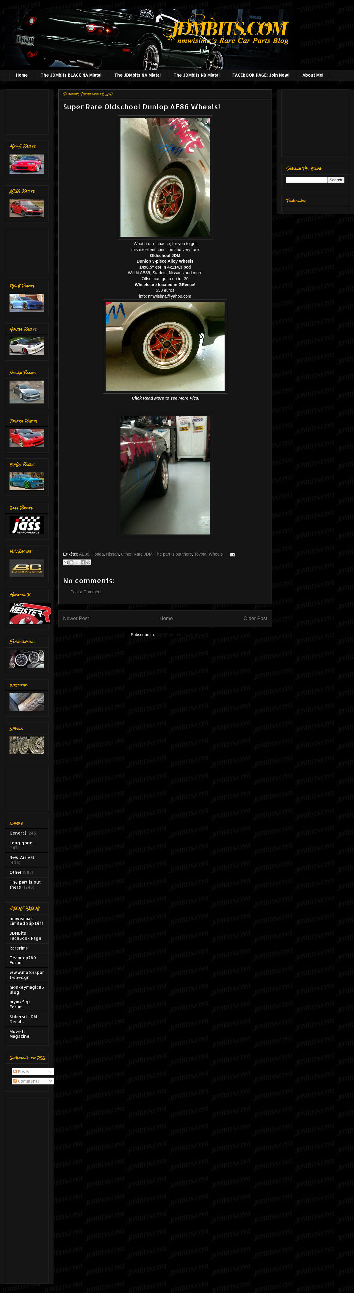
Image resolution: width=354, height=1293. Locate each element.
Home (22, 75)
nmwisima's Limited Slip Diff (26, 921)
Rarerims (19, 947)
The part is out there (173, 554)
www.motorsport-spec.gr (27, 975)
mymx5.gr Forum (20, 1004)
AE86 (84, 554)
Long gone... (22, 842)
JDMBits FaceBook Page (25, 936)
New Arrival (22, 857)
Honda (98, 554)
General (18, 832)
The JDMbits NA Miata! (137, 75)
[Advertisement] (28, 110)
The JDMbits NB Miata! (196, 75)
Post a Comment (86, 591)
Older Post (255, 618)
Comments (26, 1081)
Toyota (200, 554)
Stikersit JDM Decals (23, 1019)
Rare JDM (143, 554)
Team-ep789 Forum (23, 960)
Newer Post (76, 618)
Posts (21, 1071)
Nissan (112, 554)
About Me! (312, 75)
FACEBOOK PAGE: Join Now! (260, 75)
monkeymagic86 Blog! (27, 990)
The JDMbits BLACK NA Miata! (70, 75)
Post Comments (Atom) (177, 634)
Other (126, 554)
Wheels (216, 554)
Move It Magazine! (20, 1034)
